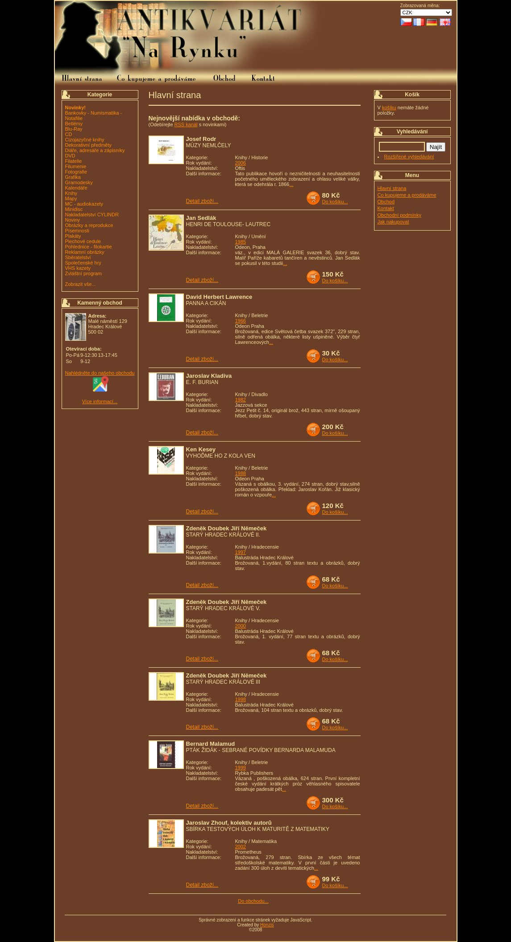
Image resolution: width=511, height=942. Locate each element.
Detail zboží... (202, 201)
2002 (240, 846)
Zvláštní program (83, 273)
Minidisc (74, 209)
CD (68, 134)
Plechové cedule (83, 241)
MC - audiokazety (84, 204)
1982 (240, 399)
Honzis (267, 924)
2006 (240, 162)
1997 (240, 552)
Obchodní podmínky (399, 215)
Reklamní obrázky (84, 252)
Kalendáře (76, 187)
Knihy (71, 193)
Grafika (73, 177)
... (291, 184)
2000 (240, 625)
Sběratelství (78, 257)
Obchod (386, 201)
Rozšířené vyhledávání (409, 156)
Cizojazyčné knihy (84, 139)
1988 (240, 473)
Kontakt (386, 208)
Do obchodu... (253, 901)
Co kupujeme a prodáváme (407, 195)
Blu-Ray (74, 129)
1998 (240, 699)
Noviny (72, 220)
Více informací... (99, 401)
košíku (389, 107)
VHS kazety (78, 268)
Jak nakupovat (393, 221)
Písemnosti (77, 230)
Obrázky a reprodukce (89, 225)
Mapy (71, 198)
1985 (240, 241)
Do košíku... (335, 201)
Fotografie (76, 171)
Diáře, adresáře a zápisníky (95, 150)
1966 (240, 320)
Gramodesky (79, 182)
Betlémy (74, 123)
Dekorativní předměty (88, 145)
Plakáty (73, 236)
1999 (240, 767)
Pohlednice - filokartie (88, 246)
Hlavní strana (392, 188)
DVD (70, 155)
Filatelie (73, 161)
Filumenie (76, 166)
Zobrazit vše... (80, 284)
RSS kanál (186, 124)
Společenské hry (83, 262)
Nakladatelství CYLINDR (92, 214)
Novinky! (75, 107)
